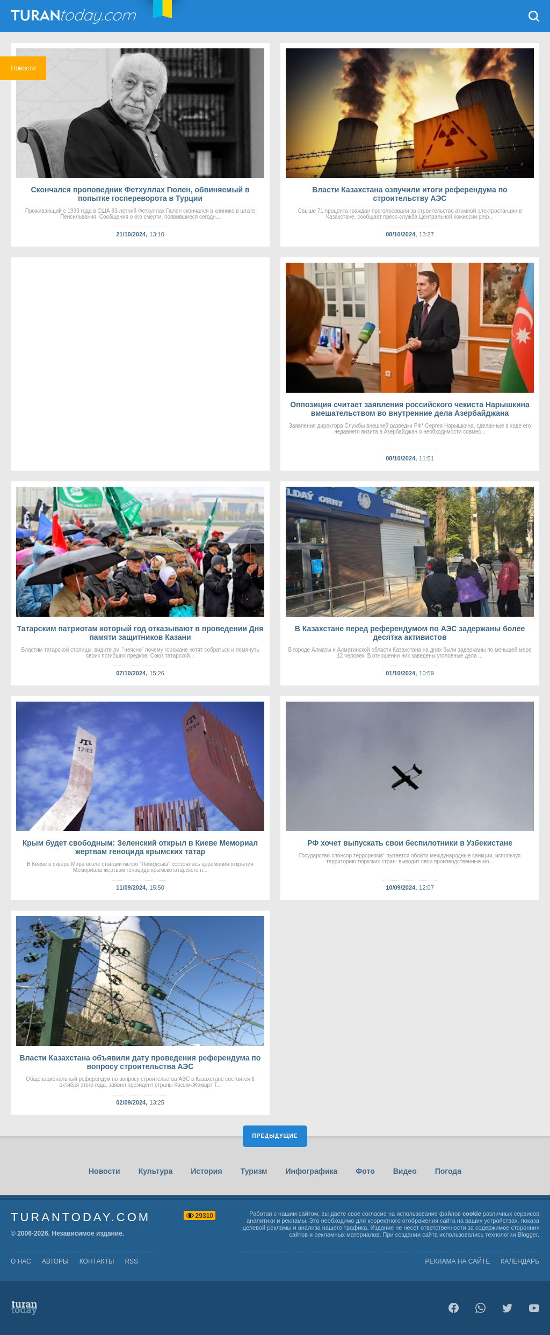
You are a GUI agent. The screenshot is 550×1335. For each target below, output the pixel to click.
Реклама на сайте (457, 1261)
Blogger (528, 1234)
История (206, 1171)
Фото (365, 1171)
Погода (448, 1171)
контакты (96, 1261)
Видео (405, 1171)
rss (131, 1261)
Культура (156, 1171)
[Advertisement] (140, 364)
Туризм (254, 1171)
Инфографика (311, 1171)
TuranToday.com (75, 16)
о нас (21, 1261)
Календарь (520, 1261)
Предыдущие (275, 1136)
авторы (55, 1261)
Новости (104, 1171)
